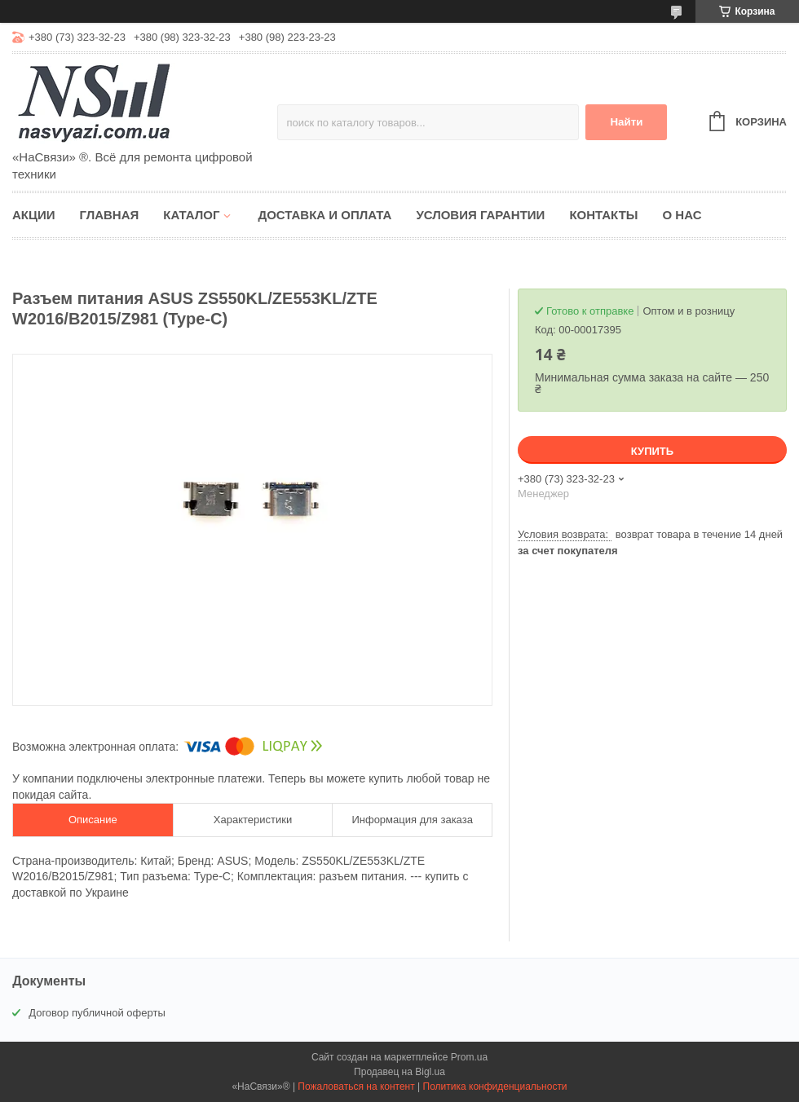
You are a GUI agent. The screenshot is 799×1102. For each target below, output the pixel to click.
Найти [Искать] (626, 122)
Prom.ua (469, 1057)
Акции (33, 215)
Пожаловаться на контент (356, 1086)
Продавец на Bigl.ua (399, 1072)
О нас (682, 215)
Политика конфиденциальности (495, 1086)
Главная (109, 215)
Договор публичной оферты (97, 1013)
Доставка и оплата (324, 215)
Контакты (603, 215)
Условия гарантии (480, 215)
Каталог (191, 215)
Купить (652, 451)
